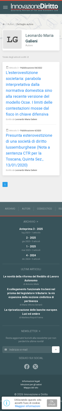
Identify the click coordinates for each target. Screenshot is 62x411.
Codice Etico (44, 208)
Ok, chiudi (51, 403)
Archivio (10, 208)
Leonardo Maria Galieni (26, 119)
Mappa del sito (31, 387)
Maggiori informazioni (27, 406)
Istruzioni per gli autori (31, 384)
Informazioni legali (31, 381)
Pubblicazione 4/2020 (30, 130)
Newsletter (31, 331)
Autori (10, 24)
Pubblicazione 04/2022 (31, 68)
